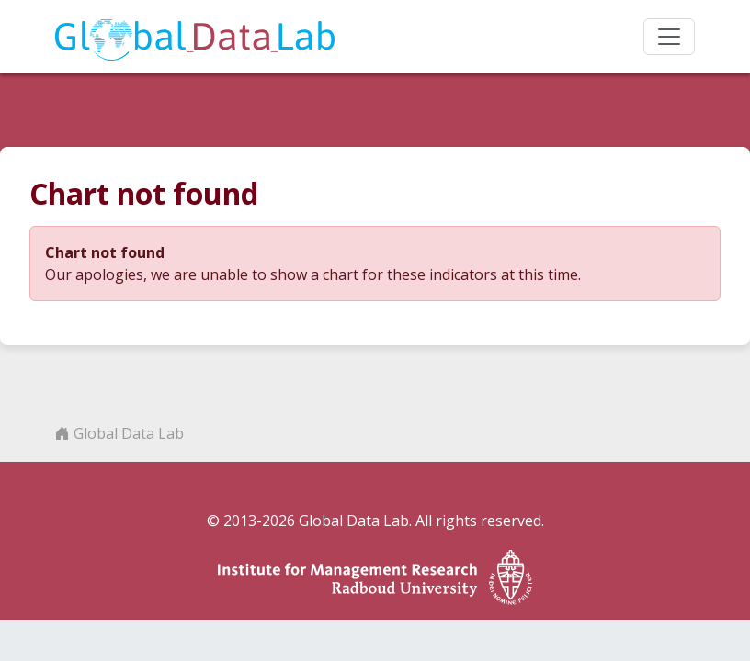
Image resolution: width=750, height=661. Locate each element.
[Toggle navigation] (669, 36)
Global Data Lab (119, 433)
